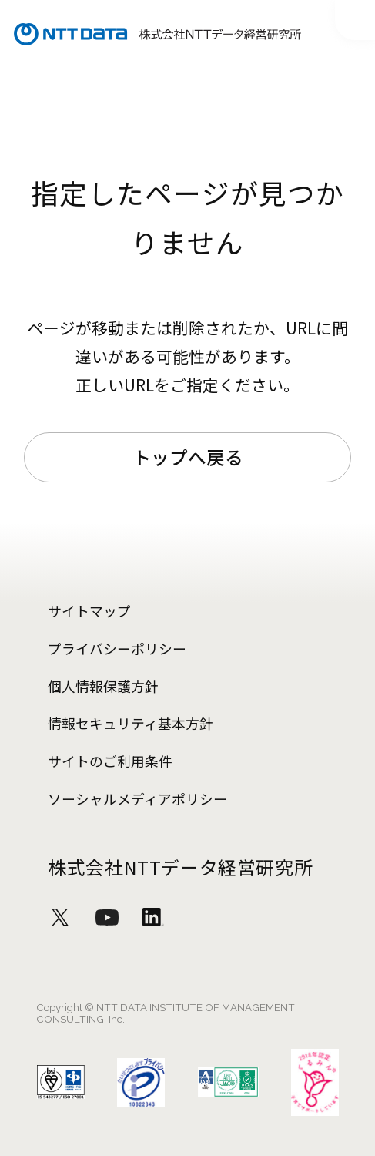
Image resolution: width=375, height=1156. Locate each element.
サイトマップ (89, 610)
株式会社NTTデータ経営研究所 (180, 867)
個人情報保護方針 (103, 686)
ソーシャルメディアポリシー (137, 798)
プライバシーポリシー (117, 648)
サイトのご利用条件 (110, 761)
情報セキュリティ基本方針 (130, 723)
